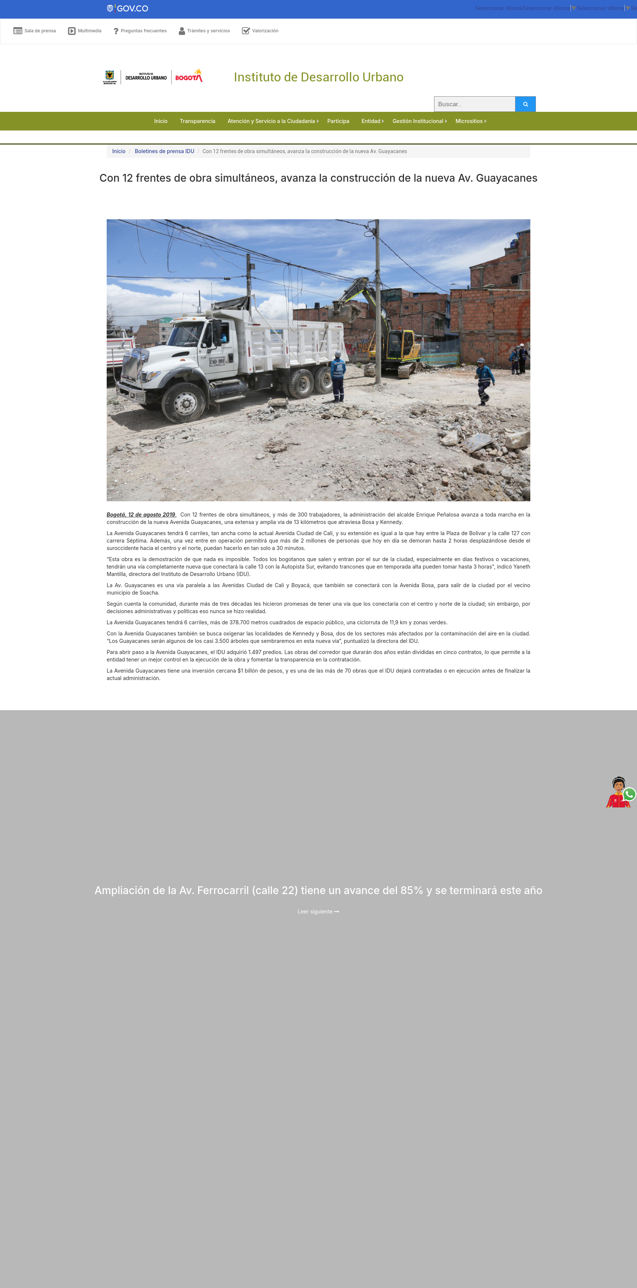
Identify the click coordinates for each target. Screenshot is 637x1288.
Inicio (119, 151)
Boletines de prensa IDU (164, 151)
